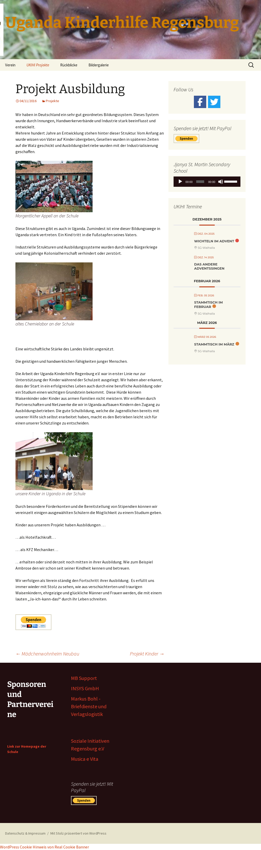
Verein (10, 65)
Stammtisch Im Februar (208, 304)
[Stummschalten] (220, 181)
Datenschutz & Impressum (25, 833)
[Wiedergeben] (180, 181)
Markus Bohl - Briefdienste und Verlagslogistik (88, 706)
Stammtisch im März (214, 344)
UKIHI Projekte (37, 65)
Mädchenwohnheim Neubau (47, 653)
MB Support (84, 678)
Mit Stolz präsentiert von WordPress (78, 833)
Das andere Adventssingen (209, 266)
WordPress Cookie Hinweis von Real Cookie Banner (44, 846)
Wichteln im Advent (214, 241)
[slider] (200, 181)
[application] (207, 181)
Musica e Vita (84, 759)
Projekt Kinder (147, 653)
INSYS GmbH (85, 688)
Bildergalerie (98, 65)
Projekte (52, 101)
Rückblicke (68, 65)
